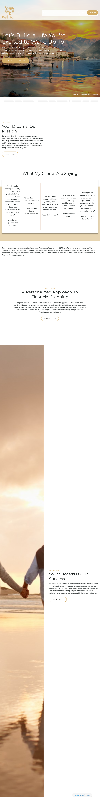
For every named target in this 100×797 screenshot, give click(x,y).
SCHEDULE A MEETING (15, 61)
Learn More (10, 154)
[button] (45, 7)
